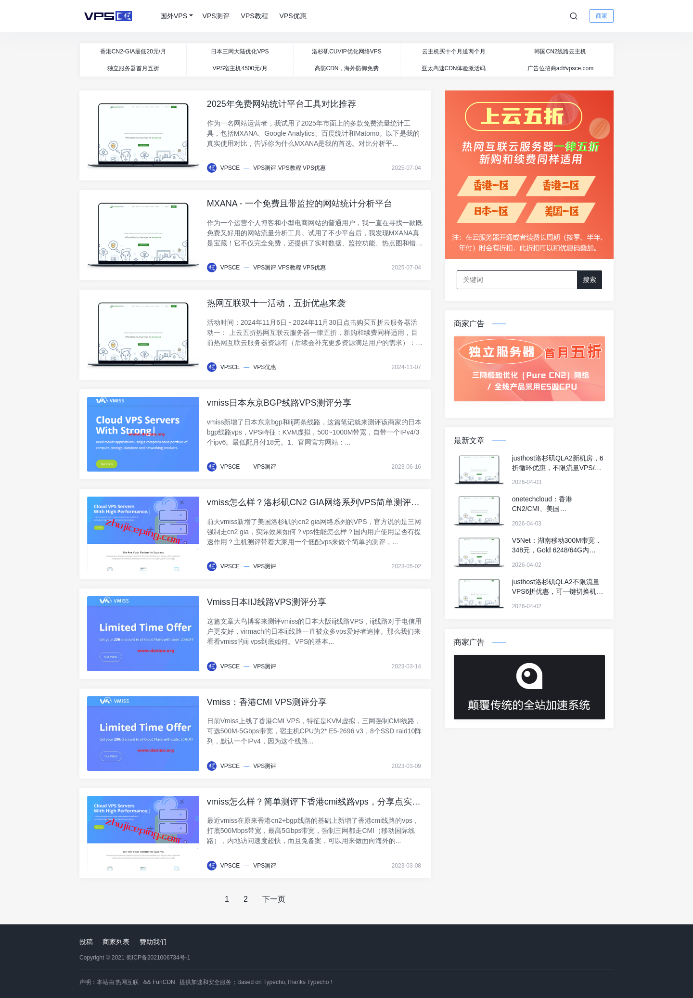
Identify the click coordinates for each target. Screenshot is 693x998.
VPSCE (230, 168)
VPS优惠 (293, 16)
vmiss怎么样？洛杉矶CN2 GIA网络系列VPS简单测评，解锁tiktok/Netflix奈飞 (313, 503)
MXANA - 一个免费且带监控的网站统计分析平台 (299, 203)
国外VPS (173, 16)
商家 (601, 16)
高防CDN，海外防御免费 (347, 68)
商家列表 (116, 942)
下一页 (273, 899)
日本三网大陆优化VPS (240, 51)
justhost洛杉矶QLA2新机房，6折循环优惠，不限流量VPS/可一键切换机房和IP (557, 463)
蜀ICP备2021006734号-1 (158, 957)
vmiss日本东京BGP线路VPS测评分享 (279, 403)
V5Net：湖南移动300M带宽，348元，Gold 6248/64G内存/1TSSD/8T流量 (557, 546)
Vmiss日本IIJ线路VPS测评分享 (266, 602)
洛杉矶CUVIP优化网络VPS (347, 51)
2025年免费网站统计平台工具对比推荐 (281, 104)
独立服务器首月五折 (133, 68)
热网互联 (127, 982)
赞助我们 (153, 942)
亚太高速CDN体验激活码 (454, 68)
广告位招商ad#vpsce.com (560, 68)
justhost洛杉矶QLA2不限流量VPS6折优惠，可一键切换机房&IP (557, 587)
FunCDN (164, 982)
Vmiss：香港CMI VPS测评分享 (267, 702)
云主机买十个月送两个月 (454, 51)
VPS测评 (216, 16)
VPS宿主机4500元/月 (239, 68)
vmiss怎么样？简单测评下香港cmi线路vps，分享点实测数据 (314, 802)
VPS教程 (254, 16)
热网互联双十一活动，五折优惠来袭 (276, 303)
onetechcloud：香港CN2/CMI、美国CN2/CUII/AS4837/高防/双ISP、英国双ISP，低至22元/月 (558, 504)
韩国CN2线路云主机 (560, 51)
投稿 (86, 942)
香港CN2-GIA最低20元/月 (133, 51)
